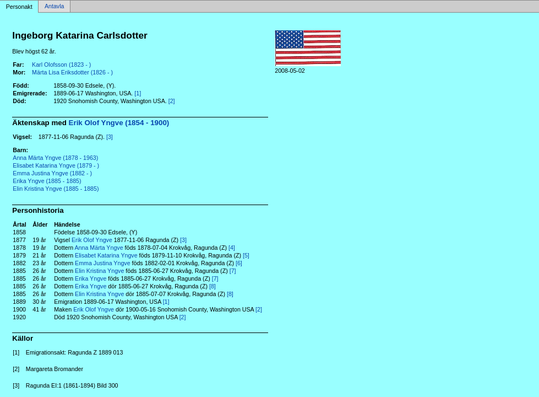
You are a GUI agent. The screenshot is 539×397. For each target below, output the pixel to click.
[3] (109, 136)
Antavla (54, 6)
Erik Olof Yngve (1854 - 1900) (119, 123)
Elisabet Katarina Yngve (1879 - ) (56, 165)
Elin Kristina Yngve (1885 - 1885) (56, 188)
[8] (212, 286)
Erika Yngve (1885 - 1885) (47, 181)
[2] (171, 101)
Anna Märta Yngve (99, 247)
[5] (246, 255)
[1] (137, 93)
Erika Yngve (90, 278)
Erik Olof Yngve (92, 240)
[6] (239, 263)
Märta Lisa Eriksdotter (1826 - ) (72, 72)
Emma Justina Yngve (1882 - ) (52, 173)
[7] (233, 270)
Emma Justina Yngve (102, 263)
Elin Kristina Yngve (99, 270)
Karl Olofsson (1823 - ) (61, 64)
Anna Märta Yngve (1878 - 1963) (55, 157)
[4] (231, 247)
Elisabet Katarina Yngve (106, 255)
